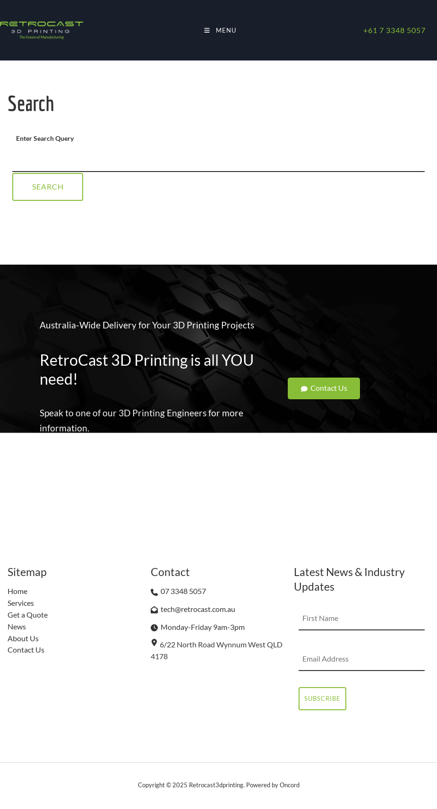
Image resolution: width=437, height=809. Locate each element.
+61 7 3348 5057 (394, 30)
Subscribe (322, 698)
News (17, 626)
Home (17, 590)
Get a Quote (28, 614)
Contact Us (324, 383)
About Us (23, 638)
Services (21, 602)
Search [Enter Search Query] (48, 186)
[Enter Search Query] (218, 160)
